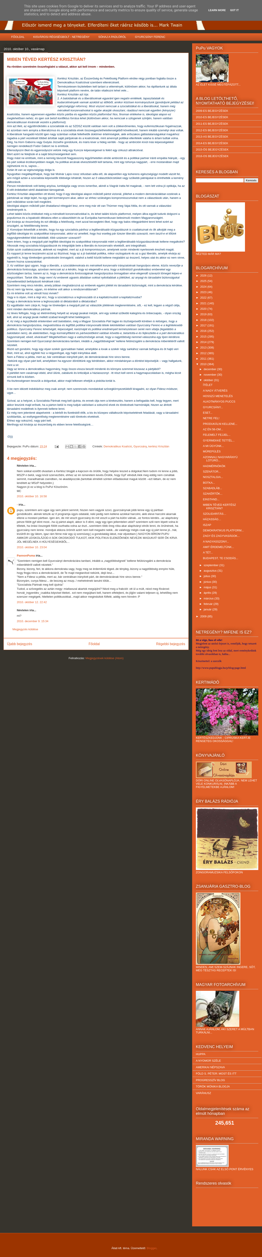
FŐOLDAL (18, 37)
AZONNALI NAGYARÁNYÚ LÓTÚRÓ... (220, 458)
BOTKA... (209, 482)
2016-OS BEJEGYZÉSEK (212, 156)
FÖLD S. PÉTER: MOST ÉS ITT (216, 1073)
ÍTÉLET (207, 385)
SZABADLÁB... (212, 488)
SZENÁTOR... (212, 471)
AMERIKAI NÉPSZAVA (210, 1067)
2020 (203, 308)
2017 (203, 325)
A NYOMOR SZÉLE (208, 1060)
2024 (203, 286)
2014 (203, 342)
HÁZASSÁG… (212, 519)
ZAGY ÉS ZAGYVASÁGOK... (221, 535)
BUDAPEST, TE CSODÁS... (220, 558)
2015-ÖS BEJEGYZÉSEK (212, 149)
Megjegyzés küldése (25, 629)
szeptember (211, 565)
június (208, 581)
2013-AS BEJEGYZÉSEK (212, 136)
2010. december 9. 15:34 (32, 621)
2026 (203, 275)
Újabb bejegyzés (19, 644)
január (208, 609)
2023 (203, 292)
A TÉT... (208, 552)
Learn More (217, 10)
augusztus (210, 570)
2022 (203, 297)
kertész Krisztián (158, 446)
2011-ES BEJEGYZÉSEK (212, 123)
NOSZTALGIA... (213, 477)
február (209, 604)
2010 (203, 364)
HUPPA (200, 1054)
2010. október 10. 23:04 (32, 547)
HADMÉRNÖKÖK (214, 466)
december (210, 369)
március (209, 598)
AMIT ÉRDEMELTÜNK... (218, 547)
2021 (203, 303)
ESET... (207, 412)
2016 (203, 331)
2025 (203, 281)
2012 (203, 353)
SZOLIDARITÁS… (214, 513)
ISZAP (207, 525)
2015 (203, 336)
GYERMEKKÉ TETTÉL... (218, 440)
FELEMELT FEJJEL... (216, 434)
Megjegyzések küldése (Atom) (105, 658)
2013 (203, 347)
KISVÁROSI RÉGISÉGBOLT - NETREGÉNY (61, 37)
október (209, 380)
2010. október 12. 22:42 (32, 602)
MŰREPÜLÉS (212, 451)
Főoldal (94, 644)
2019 (203, 314)
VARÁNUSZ (203, 1093)
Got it (234, 10)
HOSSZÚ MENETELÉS (218, 396)
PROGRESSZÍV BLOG (210, 1080)
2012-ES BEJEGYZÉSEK (212, 130)
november (210, 374)
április (208, 592)
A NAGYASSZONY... (216, 541)
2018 (203, 320)
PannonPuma (26, 555)
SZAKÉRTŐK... (212, 493)
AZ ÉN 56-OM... (213, 429)
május (208, 587)
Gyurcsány (140, 446)
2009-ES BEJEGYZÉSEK (212, 110)
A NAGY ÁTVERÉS (215, 390)
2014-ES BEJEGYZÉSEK (212, 143)
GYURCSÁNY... (213, 407)
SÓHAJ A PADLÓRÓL (112, 37)
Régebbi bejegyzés (170, 644)
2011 (203, 358)
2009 (203, 616)
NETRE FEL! (211, 418)
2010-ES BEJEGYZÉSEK (212, 117)
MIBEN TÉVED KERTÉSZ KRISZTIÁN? (219, 506)
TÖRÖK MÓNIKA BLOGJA (213, 1086)
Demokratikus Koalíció (118, 446)
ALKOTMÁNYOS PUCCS (219, 401)
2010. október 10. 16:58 (32, 496)
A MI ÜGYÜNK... (213, 446)
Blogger (151, 1248)
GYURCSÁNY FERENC (150, 37)
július (207, 576)
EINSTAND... (211, 499)
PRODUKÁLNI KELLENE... (220, 423)
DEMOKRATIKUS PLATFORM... (223, 530)
